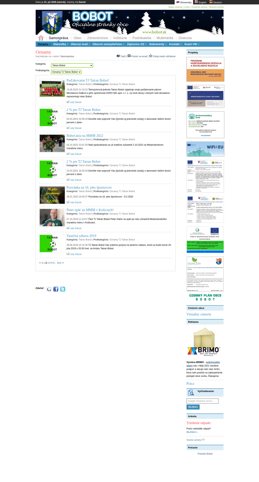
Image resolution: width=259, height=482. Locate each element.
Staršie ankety (196, 440)
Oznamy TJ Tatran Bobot (122, 84)
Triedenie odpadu (199, 423)
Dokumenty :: (158, 44)
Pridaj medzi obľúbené (162, 56)
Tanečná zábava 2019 (81, 236)
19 (58, 263)
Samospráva (58, 38)
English (200, 2)
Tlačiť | (122, 56)
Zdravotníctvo (97, 38)
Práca (190, 383)
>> (62, 263)
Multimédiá (165, 38)
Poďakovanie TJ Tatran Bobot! (88, 80)
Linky (187, 7)
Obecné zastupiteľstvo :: (109, 44)
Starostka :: (60, 44)
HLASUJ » (192, 432)
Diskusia (185, 38)
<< (40, 263)
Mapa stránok (176, 7)
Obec (78, 38)
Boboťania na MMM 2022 (85, 136)
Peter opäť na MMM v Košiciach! (90, 210)
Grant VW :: (192, 44)
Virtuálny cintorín (199, 314)
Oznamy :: (44, 44)
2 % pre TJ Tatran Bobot (83, 110)
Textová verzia (216, 7)
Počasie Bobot (205, 453)
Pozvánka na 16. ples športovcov (89, 187)
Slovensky (184, 2)
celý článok (74, 102)
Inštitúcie (120, 38)
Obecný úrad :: (80, 44)
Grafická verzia (199, 7)
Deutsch (215, 2)
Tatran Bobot (85, 84)
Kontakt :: (175, 44)
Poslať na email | (138, 56)
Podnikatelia (141, 38)
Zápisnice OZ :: (137, 44)
